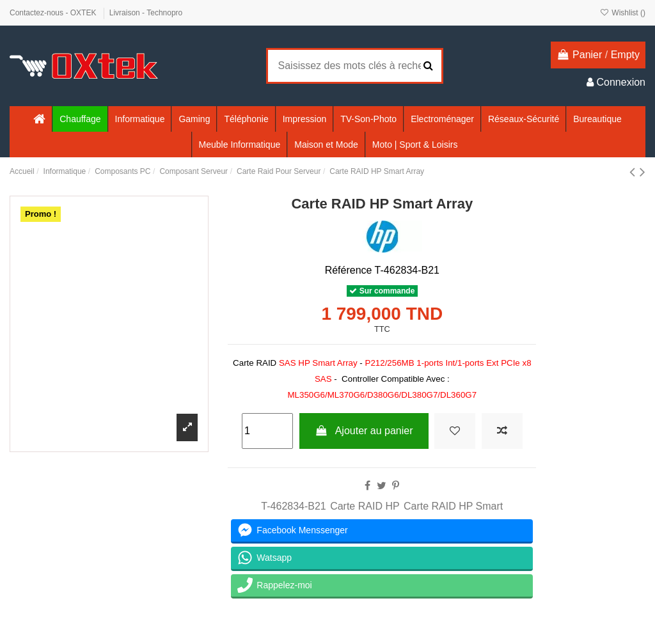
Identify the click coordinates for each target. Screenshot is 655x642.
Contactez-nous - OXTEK (54, 12)
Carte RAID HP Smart (453, 506)
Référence (348, 270)
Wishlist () (622, 12)
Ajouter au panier (364, 430)
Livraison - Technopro (146, 12)
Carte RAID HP (364, 506)
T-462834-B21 (293, 506)
